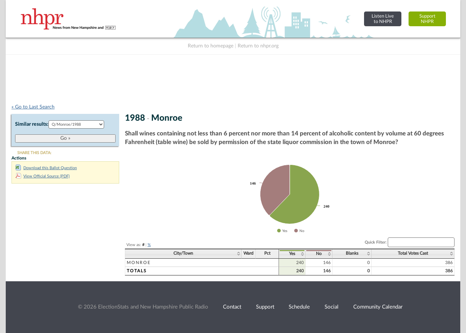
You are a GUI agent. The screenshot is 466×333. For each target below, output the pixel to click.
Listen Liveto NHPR (383, 19)
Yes (292, 253)
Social (332, 307)
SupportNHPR (427, 19)
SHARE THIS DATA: (34, 153)
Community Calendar (377, 307)
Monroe (139, 262)
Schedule (299, 307)
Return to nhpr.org (258, 45)
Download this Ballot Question (46, 168)
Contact (232, 307)
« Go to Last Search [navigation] (33, 107)
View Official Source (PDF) (42, 176)
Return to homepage (210, 45)
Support (265, 307)
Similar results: (31, 124)
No (319, 253)
